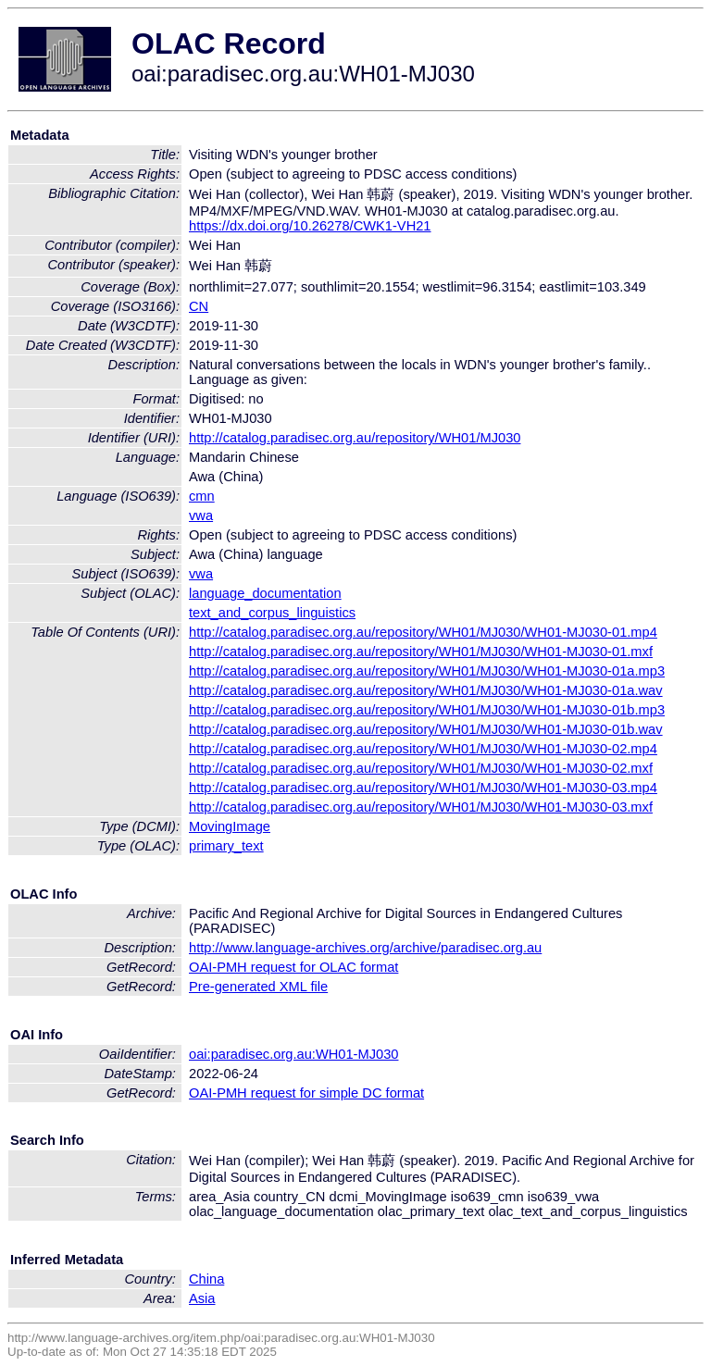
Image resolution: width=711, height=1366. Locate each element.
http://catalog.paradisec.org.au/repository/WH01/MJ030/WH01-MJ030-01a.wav (426, 690)
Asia (202, 1298)
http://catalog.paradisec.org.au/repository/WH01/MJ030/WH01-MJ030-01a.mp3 (427, 671)
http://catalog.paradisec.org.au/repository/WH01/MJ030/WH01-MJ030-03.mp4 (423, 787)
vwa (201, 515)
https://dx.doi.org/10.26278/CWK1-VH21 (310, 225)
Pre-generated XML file (258, 986)
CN (198, 306)
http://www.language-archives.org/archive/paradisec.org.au (365, 947)
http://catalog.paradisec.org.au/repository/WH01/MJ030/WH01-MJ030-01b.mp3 (427, 709)
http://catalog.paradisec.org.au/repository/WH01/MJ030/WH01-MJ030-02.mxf (421, 768)
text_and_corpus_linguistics (272, 612)
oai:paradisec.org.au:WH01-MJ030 (293, 1054)
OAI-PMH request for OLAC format (293, 967)
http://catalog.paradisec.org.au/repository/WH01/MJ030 (354, 437)
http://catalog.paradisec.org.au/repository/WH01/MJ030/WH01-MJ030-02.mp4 (423, 748)
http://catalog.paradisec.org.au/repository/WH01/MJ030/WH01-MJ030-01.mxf (421, 651)
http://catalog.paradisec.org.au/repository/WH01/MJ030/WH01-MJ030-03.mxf (421, 807)
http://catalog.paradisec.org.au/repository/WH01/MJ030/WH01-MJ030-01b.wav (426, 729)
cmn (202, 496)
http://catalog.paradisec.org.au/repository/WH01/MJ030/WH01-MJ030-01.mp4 (423, 632)
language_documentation (265, 593)
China (206, 1279)
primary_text (226, 845)
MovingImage (229, 826)
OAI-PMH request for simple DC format (306, 1093)
